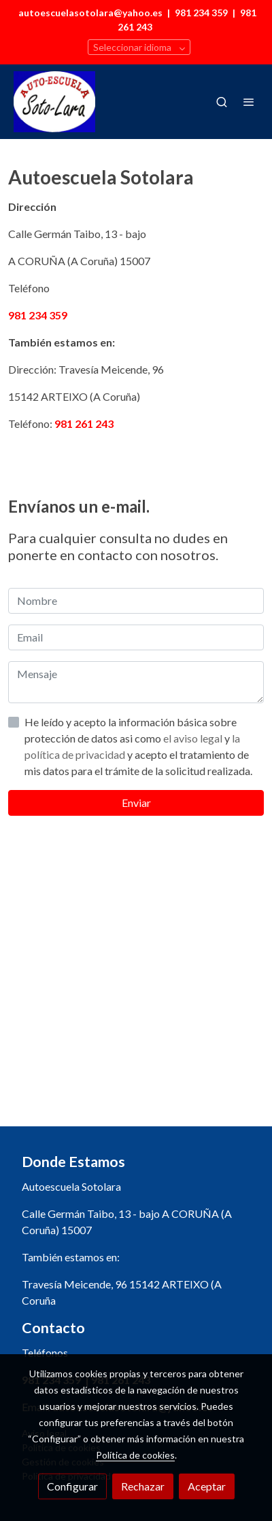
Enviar (136, 802)
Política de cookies (135, 1455)
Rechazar (143, 1486)
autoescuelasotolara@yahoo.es (90, 12)
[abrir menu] (249, 102)
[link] (54, 101)
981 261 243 (84, 423)
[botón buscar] (221, 102)
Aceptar (207, 1486)
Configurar (72, 1486)
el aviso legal (193, 738)
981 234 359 (201, 12)
